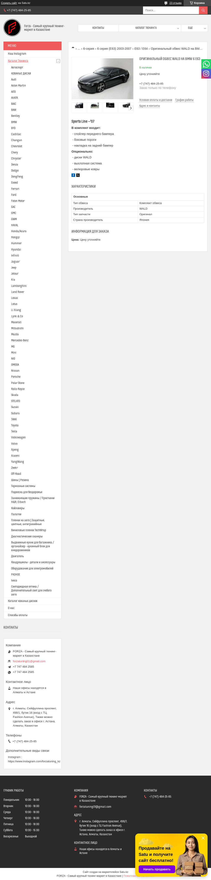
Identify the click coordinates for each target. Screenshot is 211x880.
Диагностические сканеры (27, 536)
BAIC (13, 104)
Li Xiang (16, 310)
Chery (14, 152)
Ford (13, 195)
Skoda (14, 395)
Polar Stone (17, 383)
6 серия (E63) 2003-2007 (114, 48)
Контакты (98, 28)
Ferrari (15, 189)
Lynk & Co (17, 316)
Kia (13, 279)
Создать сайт (9, 3)
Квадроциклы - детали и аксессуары (33, 562)
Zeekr (14, 468)
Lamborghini (19, 286)
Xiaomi (15, 456)
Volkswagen (18, 437)
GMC (13, 213)
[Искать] (203, 10)
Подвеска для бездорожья (26, 492)
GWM (14, 219)
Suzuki (15, 407)
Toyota (15, 425)
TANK (14, 419)
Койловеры (18, 508)
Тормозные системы (23, 486)
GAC (13, 207)
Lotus (14, 304)
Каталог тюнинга (146, 28)
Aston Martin (18, 85)
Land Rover (17, 292)
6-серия (88, 48)
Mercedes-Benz (19, 340)
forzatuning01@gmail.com (29, 661)
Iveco (14, 580)
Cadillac (16, 134)
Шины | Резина (20, 480)
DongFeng (17, 176)
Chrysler (16, 158)
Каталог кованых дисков (22, 601)
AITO (13, 92)
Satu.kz (123, 872)
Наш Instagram (17, 54)
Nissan (15, 371)
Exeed (14, 182)
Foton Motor (18, 201)
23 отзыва (175, 3)
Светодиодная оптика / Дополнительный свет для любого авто (31, 590)
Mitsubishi (17, 328)
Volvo (14, 443)
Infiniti (15, 255)
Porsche (15, 377)
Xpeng (15, 450)
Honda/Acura (18, 231)
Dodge (15, 170)
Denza (14, 164)
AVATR (14, 98)
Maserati (16, 322)
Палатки (16, 514)
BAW (13, 110)
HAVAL (14, 225)
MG (13, 346)
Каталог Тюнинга (18, 61)
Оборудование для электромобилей (32, 568)
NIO (13, 358)
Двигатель (17, 556)
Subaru (15, 413)
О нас (11, 608)
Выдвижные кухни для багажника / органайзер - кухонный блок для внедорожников (32, 546)
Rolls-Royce (18, 389)
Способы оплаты (18, 615)
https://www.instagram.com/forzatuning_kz (34, 761)
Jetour (14, 273)
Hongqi (15, 237)
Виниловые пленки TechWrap (28, 530)
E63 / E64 (141, 48)
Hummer (16, 243)
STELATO (15, 401)
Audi (13, 79)
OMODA (15, 365)
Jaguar (15, 261)
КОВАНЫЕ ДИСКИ (21, 73)
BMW (14, 122)
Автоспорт (17, 67)
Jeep (13, 267)
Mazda (15, 334)
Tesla (14, 431)
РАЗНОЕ (15, 574)
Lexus (14, 298)
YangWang (17, 462)
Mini (13, 352)
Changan (16, 140)
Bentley (15, 116)
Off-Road (16, 474)
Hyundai (16, 249)
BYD (13, 128)
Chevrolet (16, 146)
